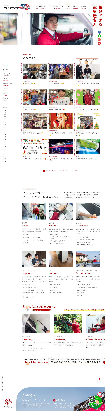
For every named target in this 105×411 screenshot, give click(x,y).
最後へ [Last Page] (77, 171)
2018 (4, 139)
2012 (4, 154)
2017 (4, 141)
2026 (4, 110)
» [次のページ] (72, 170)
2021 (4, 132)
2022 (4, 129)
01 (5, 119)
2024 (4, 124)
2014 (4, 149)
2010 (4, 159)
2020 (4, 134)
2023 (4, 127)
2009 (4, 161)
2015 (4, 146)
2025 (4, 122)
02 (5, 117)
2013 (4, 151)
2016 (4, 144)
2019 (4, 137)
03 (5, 114)
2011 (4, 156)
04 (5, 112)
